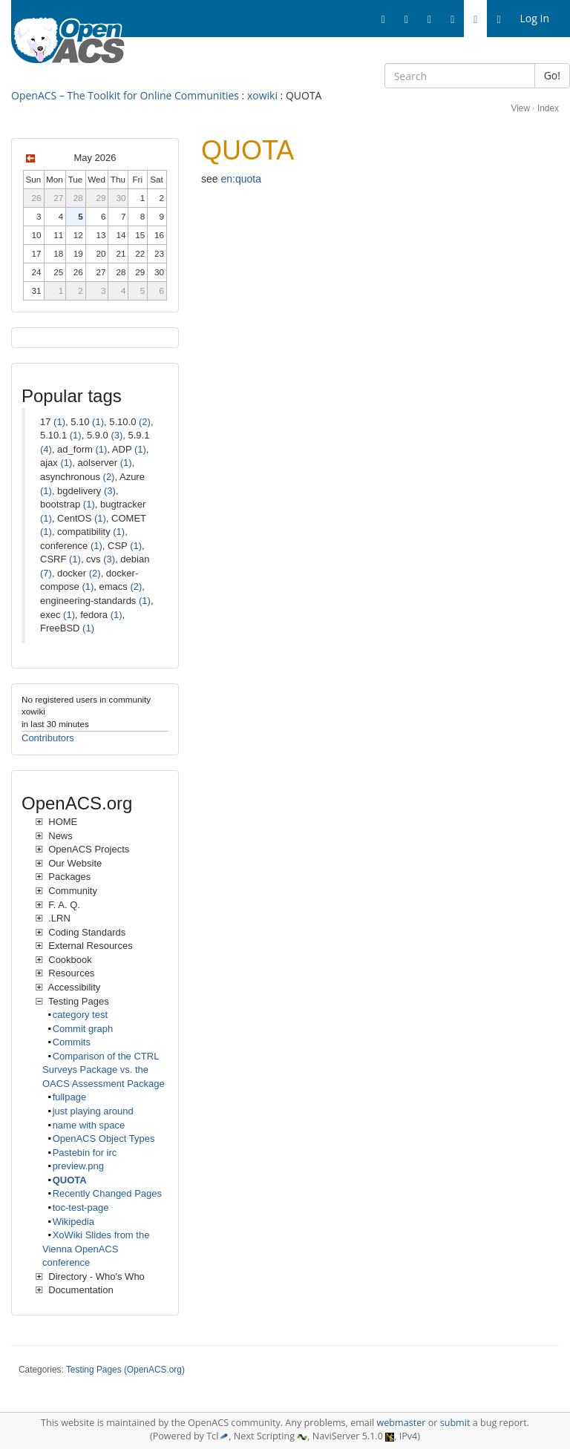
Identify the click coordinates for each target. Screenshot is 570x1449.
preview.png (78, 1166)
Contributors (48, 737)
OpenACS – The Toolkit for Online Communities (125, 95)
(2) (145, 421)
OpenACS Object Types (104, 1138)
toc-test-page (81, 1207)
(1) (59, 421)
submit (455, 1422)
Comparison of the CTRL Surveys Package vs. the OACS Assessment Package (103, 1070)
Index (548, 108)
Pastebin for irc (85, 1152)
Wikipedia (73, 1221)
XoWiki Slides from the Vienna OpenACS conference (95, 1248)
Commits (72, 1042)
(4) (46, 449)
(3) (116, 435)
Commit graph (83, 1028)
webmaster (400, 1422)
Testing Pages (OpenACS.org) (125, 1369)
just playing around (93, 1111)
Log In (534, 18)
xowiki (262, 95)
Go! (552, 75)
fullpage (70, 1097)
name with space (89, 1125)
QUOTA (70, 1180)
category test (80, 1014)
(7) (46, 573)
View (520, 108)
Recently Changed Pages (107, 1193)
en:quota (240, 179)
